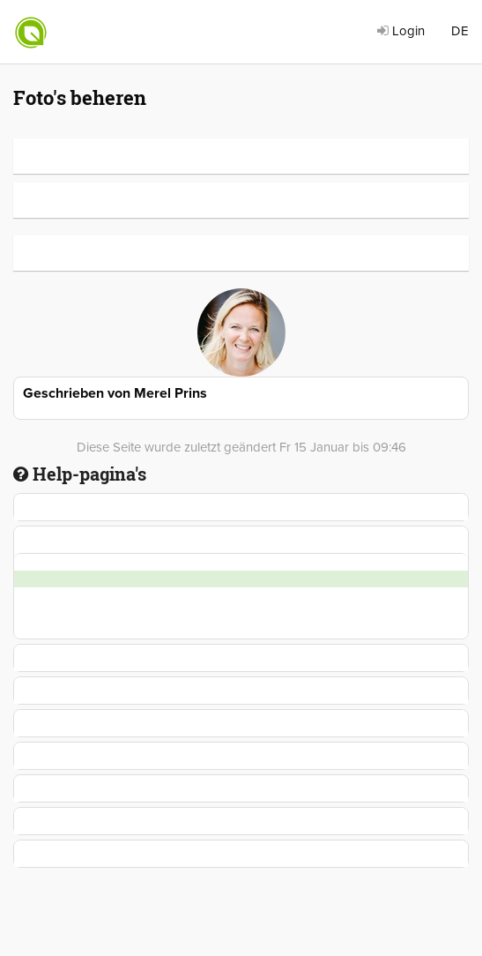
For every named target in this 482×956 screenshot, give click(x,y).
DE (460, 31)
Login (401, 31)
